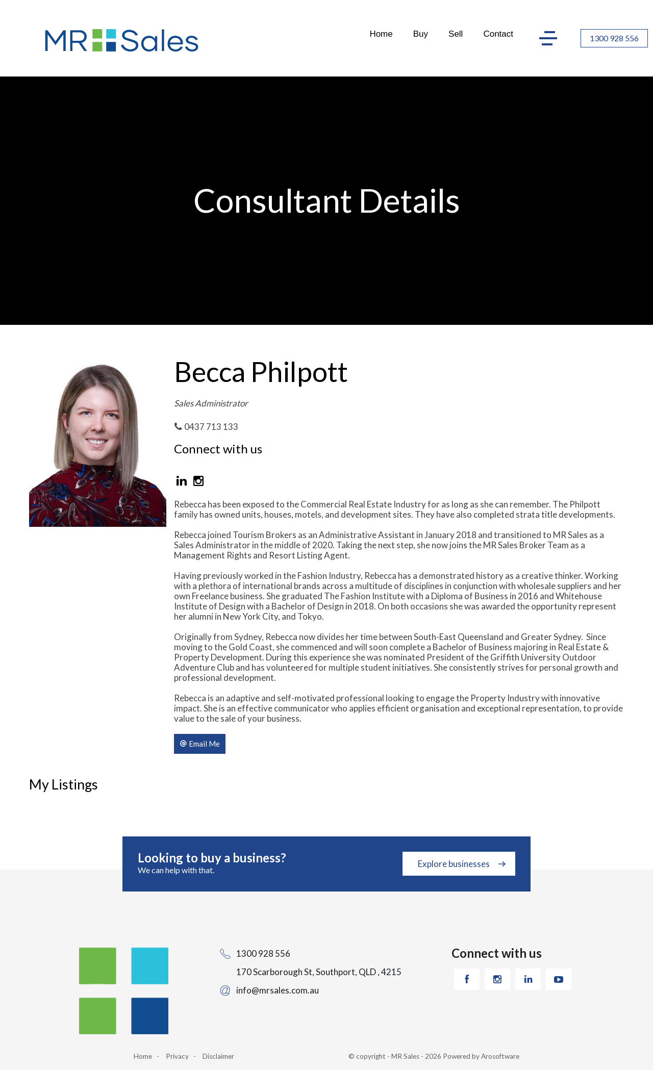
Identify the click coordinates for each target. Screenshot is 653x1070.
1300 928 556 (614, 38)
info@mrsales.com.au (277, 990)
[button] (199, 743)
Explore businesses (454, 863)
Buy (420, 34)
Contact (498, 34)
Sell (455, 34)
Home (380, 34)
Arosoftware (500, 1056)
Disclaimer (218, 1056)
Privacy (177, 1056)
